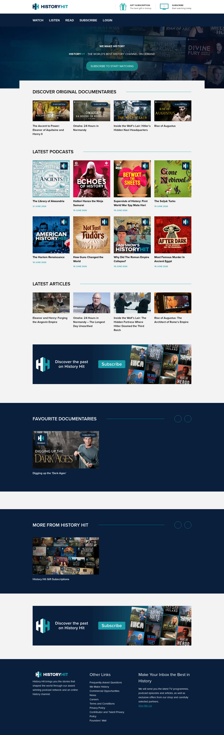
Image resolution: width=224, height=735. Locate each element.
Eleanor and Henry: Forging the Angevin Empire (50, 320)
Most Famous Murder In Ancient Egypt (169, 259)
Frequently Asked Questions (106, 682)
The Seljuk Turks (164, 201)
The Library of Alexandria (48, 201)
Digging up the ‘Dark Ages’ (49, 473)
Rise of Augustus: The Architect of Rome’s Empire (171, 320)
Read (69, 20)
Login (107, 20)
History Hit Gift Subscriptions (51, 579)
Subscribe (88, 20)
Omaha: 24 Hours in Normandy (86, 128)
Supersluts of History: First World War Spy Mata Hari (130, 203)
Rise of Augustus (165, 126)
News (93, 695)
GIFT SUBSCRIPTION (140, 5)
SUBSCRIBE (177, 5)
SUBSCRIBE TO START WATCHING (112, 66)
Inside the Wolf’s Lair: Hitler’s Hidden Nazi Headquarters (132, 128)
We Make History (99, 687)
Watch (38, 20)
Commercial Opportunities (104, 691)
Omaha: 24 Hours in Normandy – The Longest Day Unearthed (89, 322)
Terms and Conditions (102, 704)
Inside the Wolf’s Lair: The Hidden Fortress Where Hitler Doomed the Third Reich (130, 324)
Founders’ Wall (98, 720)
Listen (54, 20)
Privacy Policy (97, 708)
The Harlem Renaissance (49, 257)
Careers (94, 699)
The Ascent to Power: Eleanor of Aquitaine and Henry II (48, 130)
